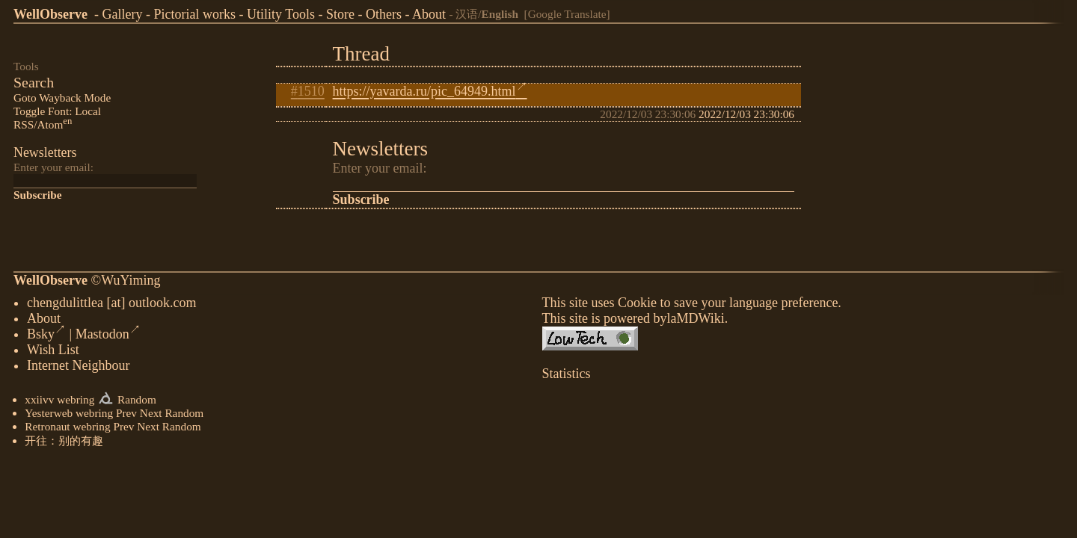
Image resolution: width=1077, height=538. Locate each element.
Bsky (46, 335)
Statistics (566, 375)
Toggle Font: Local (57, 111)
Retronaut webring (67, 427)
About (429, 14)
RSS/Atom (42, 124)
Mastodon (108, 335)
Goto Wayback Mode (62, 97)
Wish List (53, 351)
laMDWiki (695, 319)
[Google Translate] (567, 13)
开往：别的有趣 (64, 442)
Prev (126, 414)
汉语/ (486, 13)
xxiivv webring (59, 401)
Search (33, 82)
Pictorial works (194, 14)
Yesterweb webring (69, 414)
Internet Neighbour (78, 366)
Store (340, 14)
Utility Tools (281, 14)
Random (136, 401)
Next (151, 414)
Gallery (122, 14)
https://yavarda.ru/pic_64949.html (430, 91)
